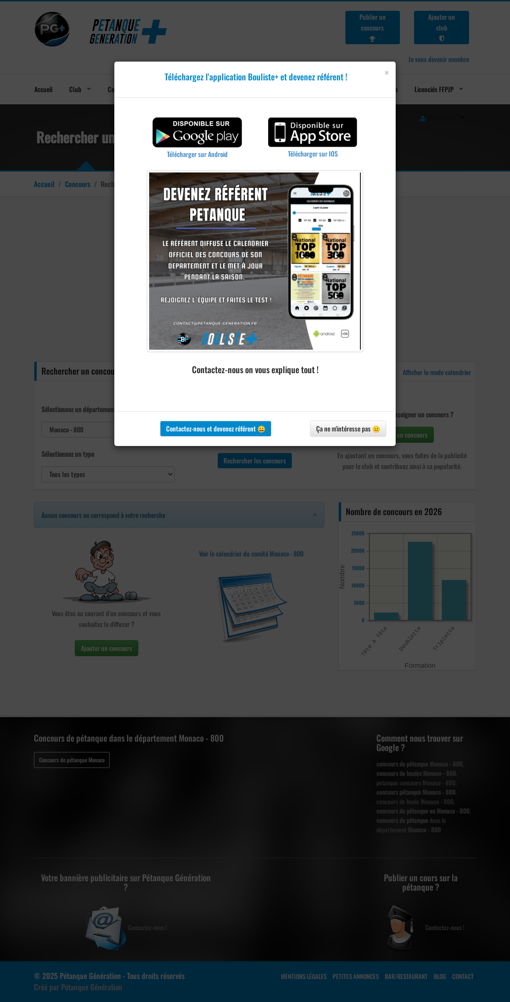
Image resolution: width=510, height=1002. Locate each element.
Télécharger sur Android (197, 154)
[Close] (386, 73)
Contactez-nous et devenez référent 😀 (215, 428)
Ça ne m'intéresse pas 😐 (348, 428)
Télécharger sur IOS (313, 153)
